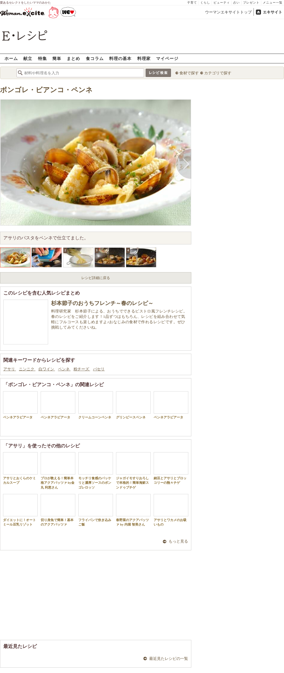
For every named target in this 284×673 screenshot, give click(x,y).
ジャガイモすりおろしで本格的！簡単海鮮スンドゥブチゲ (133, 470)
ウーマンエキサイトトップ (228, 12)
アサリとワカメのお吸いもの (171, 510)
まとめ (73, 58)
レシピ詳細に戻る (95, 278)
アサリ (9, 369)
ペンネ (64, 369)
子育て (192, 2)
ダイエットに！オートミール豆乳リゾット (20, 510)
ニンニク (27, 369)
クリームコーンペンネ (95, 405)
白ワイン (47, 369)
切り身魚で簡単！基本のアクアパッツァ (58, 510)
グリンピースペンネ (133, 405)
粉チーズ (82, 369)
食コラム (95, 58)
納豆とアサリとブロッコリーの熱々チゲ (171, 468)
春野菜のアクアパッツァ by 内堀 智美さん (133, 510)
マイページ (167, 58)
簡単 (56, 58)
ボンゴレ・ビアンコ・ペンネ (46, 90)
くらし (205, 2)
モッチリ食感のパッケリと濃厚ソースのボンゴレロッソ (95, 470)
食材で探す (189, 73)
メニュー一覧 (273, 2)
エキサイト (272, 12)
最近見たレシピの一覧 (168, 658)
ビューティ (221, 2)
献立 (27, 58)
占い (236, 2)
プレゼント (251, 2)
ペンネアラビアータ (20, 405)
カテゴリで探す (217, 73)
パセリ (99, 369)
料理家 (144, 58)
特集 (42, 58)
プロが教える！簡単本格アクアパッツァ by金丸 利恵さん (58, 470)
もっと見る (178, 541)
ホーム (11, 58)
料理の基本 (120, 58)
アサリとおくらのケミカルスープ (20, 468)
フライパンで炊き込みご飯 (95, 510)
